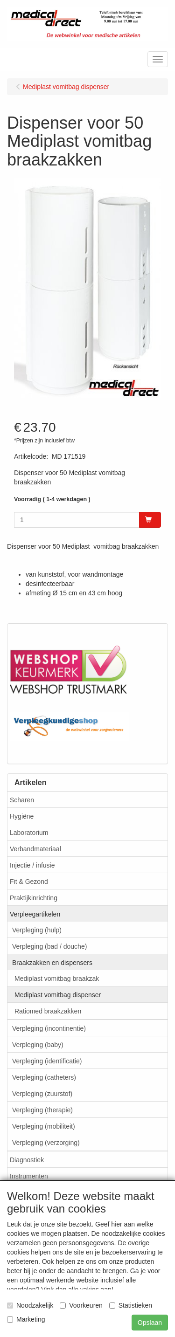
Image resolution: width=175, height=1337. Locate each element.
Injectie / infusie (32, 865)
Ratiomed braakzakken (47, 1011)
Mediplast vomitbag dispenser (57, 995)
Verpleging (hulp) (37, 930)
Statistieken (130, 1305)
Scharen (22, 800)
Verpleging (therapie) (42, 1110)
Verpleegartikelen (35, 914)
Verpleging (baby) (37, 1044)
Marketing (26, 1319)
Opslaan (150, 1322)
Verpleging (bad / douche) (49, 946)
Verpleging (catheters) (44, 1077)
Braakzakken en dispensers (52, 962)
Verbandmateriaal (35, 849)
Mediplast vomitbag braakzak (56, 978)
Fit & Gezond (29, 881)
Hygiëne (22, 816)
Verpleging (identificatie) (47, 1061)
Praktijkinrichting (33, 898)
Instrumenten (29, 1176)
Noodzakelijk (30, 1305)
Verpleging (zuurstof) (42, 1093)
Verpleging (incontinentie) (49, 1028)
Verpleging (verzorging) (46, 1142)
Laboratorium (29, 832)
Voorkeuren (81, 1305)
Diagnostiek (27, 1160)
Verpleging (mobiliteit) (43, 1126)
